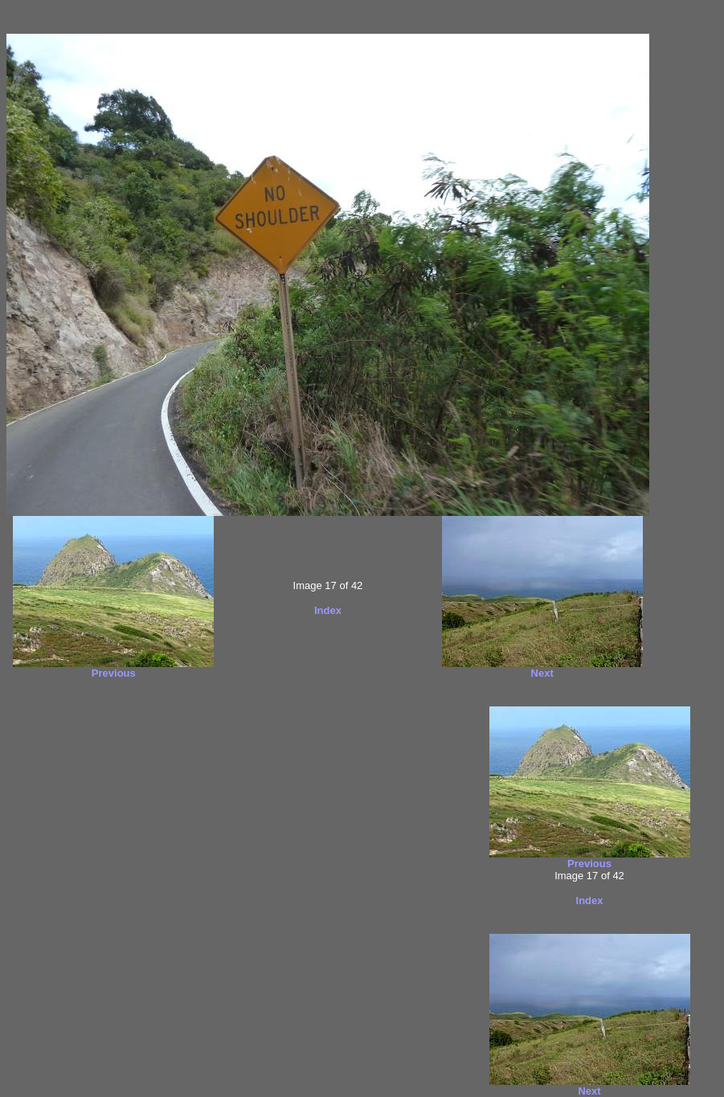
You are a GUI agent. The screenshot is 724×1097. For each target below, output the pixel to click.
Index (328, 610)
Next (542, 673)
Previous (114, 673)
